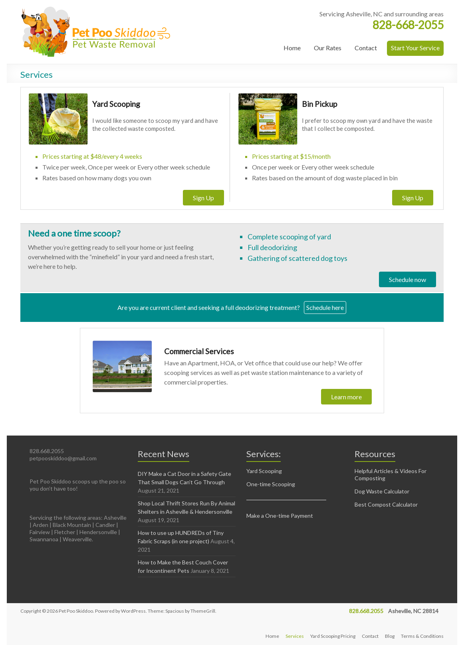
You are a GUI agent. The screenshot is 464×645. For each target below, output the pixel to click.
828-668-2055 (408, 25)
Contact (366, 47)
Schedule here (325, 307)
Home (292, 47)
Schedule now (407, 279)
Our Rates (327, 47)
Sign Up (203, 197)
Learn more (346, 396)
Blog (390, 636)
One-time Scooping (270, 484)
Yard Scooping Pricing (332, 636)
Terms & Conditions (422, 636)
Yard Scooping (264, 470)
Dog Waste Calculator (382, 491)
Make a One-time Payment (279, 515)
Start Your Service (415, 47)
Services (295, 636)
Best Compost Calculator (386, 504)
